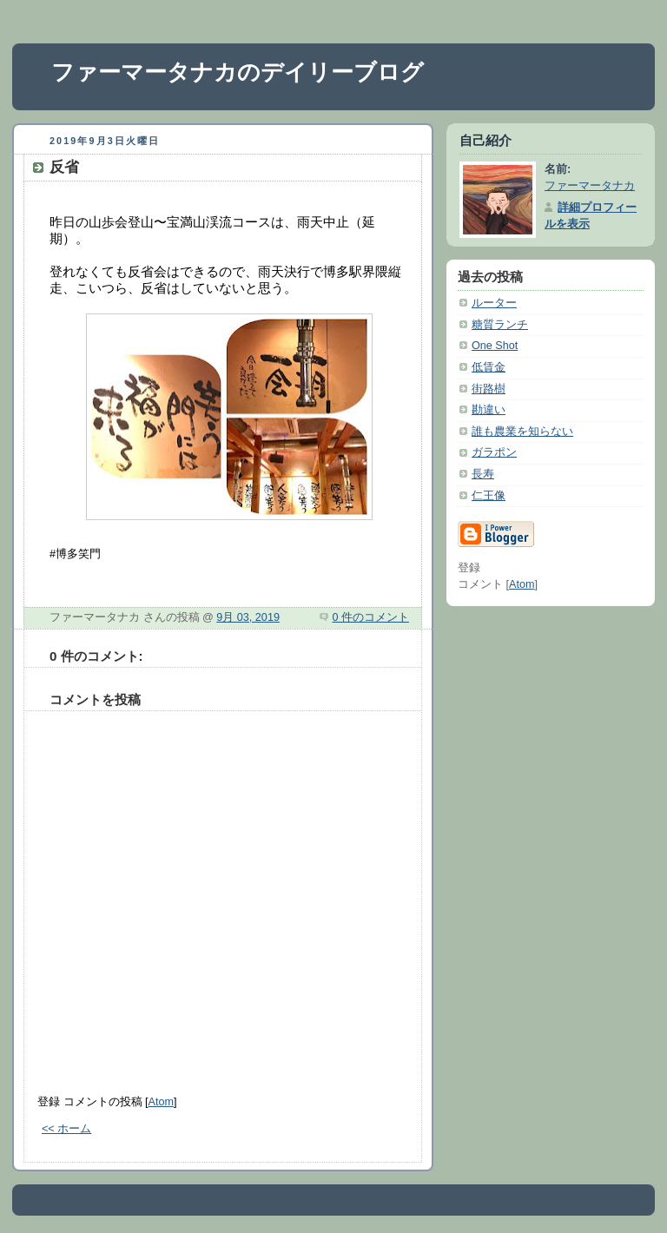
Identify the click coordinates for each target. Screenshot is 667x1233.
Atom (161, 1102)
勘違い (488, 410)
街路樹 (488, 389)
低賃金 (488, 367)
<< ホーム (66, 1129)
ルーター (494, 303)
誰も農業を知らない (522, 431)
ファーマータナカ (590, 186)
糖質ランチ (500, 325)
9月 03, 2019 (248, 617)
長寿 (483, 474)
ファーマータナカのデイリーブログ (237, 72)
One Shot (495, 346)
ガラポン (494, 452)
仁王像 (488, 496)
